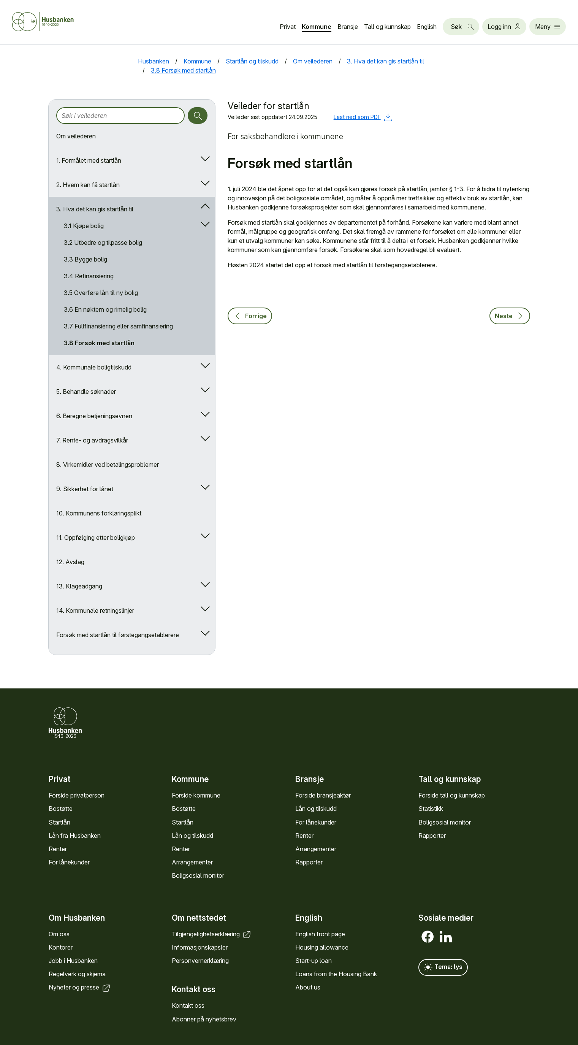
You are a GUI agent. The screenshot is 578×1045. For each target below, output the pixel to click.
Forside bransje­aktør (323, 795)
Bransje (347, 26)
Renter (58, 849)
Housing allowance (321, 947)
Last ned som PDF (363, 117)
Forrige (250, 315)
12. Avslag (70, 562)
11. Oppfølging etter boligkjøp (95, 537)
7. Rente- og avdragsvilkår (92, 440)
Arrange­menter (192, 862)
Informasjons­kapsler (200, 947)
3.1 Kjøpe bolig (84, 226)
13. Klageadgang (79, 586)
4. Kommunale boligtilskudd (93, 367)
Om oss (59, 934)
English (427, 26)
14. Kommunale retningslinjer (95, 610)
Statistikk (430, 808)
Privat (288, 26)
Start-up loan (313, 960)
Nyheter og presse (80, 987)
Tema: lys (443, 967)
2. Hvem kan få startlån (88, 185)
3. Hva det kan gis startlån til (94, 209)
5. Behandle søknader (86, 391)
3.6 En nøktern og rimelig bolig (105, 309)
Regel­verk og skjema (77, 974)
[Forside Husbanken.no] (43, 21)
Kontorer (61, 947)
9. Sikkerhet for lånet (84, 489)
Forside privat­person (77, 795)
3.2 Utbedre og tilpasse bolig (103, 242)
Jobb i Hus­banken (73, 960)
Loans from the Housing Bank (336, 974)
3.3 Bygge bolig (85, 259)
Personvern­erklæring (200, 960)
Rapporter (309, 862)
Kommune (316, 26)
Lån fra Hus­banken (75, 835)
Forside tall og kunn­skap (451, 795)
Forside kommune (196, 795)
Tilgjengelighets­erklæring (212, 934)
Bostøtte (61, 808)
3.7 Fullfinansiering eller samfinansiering (118, 326)
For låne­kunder (69, 862)
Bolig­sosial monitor (198, 875)
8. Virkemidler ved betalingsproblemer (107, 464)
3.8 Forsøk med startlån (99, 343)
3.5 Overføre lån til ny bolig (101, 293)
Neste (510, 315)
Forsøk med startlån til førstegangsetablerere (117, 635)
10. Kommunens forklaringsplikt (98, 513)
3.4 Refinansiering (89, 276)
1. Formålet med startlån (88, 160)
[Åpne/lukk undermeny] (203, 160)
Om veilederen (76, 136)
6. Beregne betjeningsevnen (94, 416)
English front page (320, 934)
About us (307, 987)
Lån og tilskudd (192, 835)
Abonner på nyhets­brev (204, 1019)
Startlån (59, 822)
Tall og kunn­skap (387, 26)
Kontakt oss (188, 1005)
